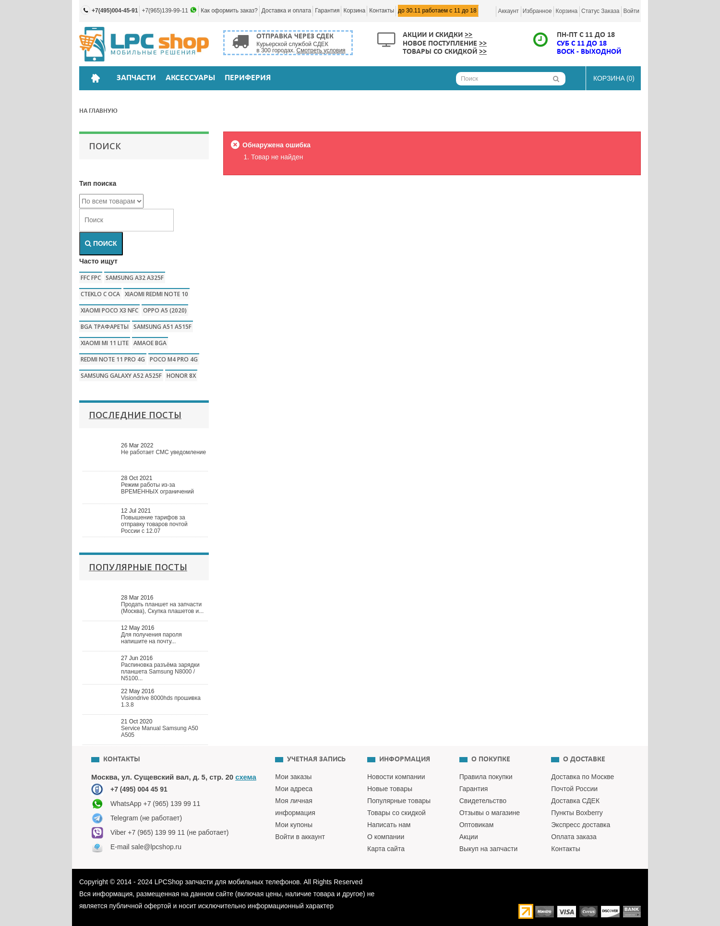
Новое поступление (445, 44)
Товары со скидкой (445, 52)
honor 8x (181, 376)
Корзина (354, 10)
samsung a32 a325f (135, 278)
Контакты (381, 10)
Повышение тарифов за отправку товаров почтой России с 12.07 (154, 524)
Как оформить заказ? (229, 10)
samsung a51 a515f (162, 327)
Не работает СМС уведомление (163, 452)
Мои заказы (293, 777)
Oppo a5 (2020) (165, 310)
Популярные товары (399, 801)
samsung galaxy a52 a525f (121, 376)
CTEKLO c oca (100, 294)
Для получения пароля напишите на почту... (151, 638)
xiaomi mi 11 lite (105, 343)
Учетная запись (316, 759)
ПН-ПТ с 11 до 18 (586, 35)
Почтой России (574, 789)
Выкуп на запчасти (488, 849)
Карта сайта (386, 849)
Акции (468, 837)
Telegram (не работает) (146, 818)
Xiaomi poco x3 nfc (109, 310)
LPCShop (170, 882)
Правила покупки (486, 777)
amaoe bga (150, 343)
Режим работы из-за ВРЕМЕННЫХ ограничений (157, 488)
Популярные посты (138, 567)
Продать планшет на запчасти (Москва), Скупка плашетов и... (162, 607)
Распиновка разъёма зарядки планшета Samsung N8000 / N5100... (160, 671)
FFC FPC (91, 278)
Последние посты (135, 415)
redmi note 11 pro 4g (113, 359)
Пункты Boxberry (576, 813)
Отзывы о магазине (489, 813)
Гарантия (327, 10)
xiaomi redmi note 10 (156, 294)
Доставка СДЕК (575, 801)
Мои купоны (293, 825)
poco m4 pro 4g (174, 359)
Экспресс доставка (580, 825)
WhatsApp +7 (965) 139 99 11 (155, 803)
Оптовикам (476, 825)
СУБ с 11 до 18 (582, 44)
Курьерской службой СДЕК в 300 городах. (300, 47)
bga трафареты (105, 327)
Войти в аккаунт (300, 837)
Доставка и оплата (287, 10)
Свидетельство (482, 801)
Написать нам (389, 825)
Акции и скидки (437, 35)
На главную (98, 111)
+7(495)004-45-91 (115, 10)
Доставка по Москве (582, 777)
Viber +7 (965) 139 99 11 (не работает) (169, 832)
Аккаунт (508, 11)
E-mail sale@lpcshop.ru (145, 847)
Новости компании (396, 777)
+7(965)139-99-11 (166, 10)
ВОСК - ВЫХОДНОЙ (589, 52)
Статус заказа (600, 11)
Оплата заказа (574, 837)
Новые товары (389, 789)
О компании (385, 837)
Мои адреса (293, 789)
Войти (631, 11)
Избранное (537, 11)
